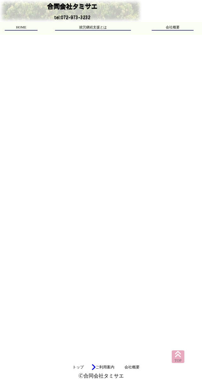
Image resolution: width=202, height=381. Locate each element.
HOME (21, 27)
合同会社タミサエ (72, 6)
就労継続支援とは (93, 27)
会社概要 (173, 27)
